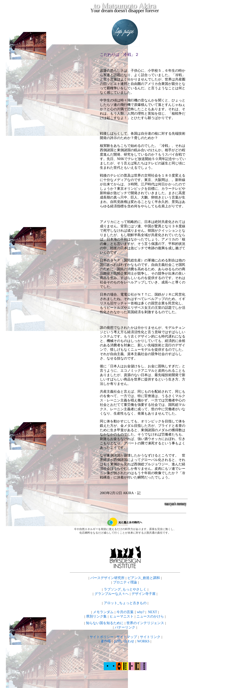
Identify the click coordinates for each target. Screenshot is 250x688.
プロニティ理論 (125, 582)
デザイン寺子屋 (144, 594)
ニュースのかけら (150, 616)
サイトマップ (126, 637)
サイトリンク (150, 637)
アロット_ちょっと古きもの (125, 603)
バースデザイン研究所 (107, 578)
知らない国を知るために (105, 623)
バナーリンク (125, 627)
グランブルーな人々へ (111, 594)
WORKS (143, 641)
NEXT (152, 612)
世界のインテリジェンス (145, 623)
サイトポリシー (102, 637)
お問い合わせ (124, 641)
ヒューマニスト (122, 616)
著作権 (106, 641)
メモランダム (103, 612)
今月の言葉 (125, 612)
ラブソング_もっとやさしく (125, 589)
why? (140, 612)
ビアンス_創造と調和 (143, 578)
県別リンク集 (96, 616)
